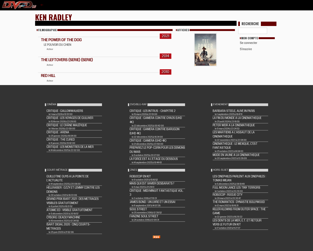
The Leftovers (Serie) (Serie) (67, 60)
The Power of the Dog (61, 40)
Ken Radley (53, 16)
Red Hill (48, 75)
